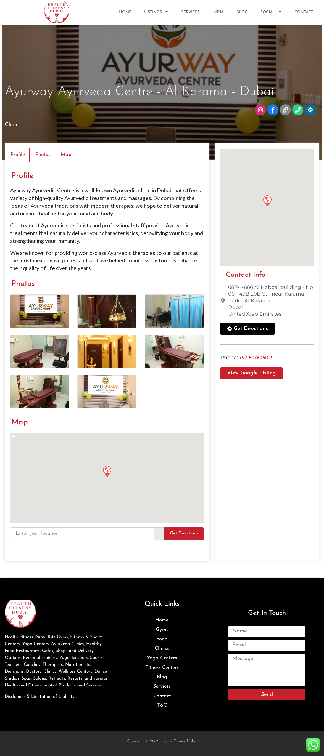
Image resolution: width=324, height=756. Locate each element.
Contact (303, 12)
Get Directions (184, 533)
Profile (22, 176)
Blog (242, 12)
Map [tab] (66, 154)
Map (19, 422)
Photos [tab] (42, 154)
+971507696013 (255, 358)
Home (125, 12)
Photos (23, 284)
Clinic (11, 124)
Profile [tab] (17, 154)
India (218, 12)
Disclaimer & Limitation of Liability (40, 696)
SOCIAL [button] (271, 12)
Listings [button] (156, 12)
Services (190, 12)
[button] (107, 471)
